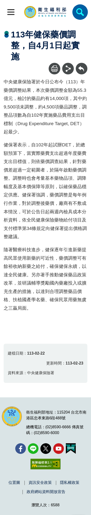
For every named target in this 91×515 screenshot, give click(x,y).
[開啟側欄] (11, 12)
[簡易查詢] (80, 12)
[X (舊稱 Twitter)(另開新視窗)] (45, 448)
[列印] (54, 68)
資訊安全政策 (40, 483)
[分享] (68, 68)
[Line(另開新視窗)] (33, 448)
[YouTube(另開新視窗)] (58, 448)
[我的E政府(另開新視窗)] (71, 448)
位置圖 (14, 483)
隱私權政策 (69, 483)
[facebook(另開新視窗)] (20, 448)
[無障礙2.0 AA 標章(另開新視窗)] (45, 464)
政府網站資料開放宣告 (46, 492)
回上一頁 (81, 65)
